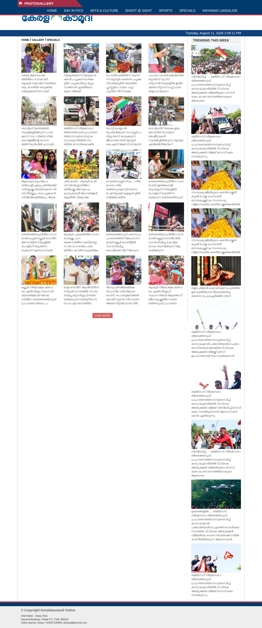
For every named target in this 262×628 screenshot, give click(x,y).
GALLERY (38, 39)
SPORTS (165, 10)
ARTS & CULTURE (104, 10)
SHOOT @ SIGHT (138, 10)
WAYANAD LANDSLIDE (220, 10)
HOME (52, 10)
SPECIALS (187, 10)
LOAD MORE (102, 315)
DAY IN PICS (73, 10)
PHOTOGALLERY (36, 3)
